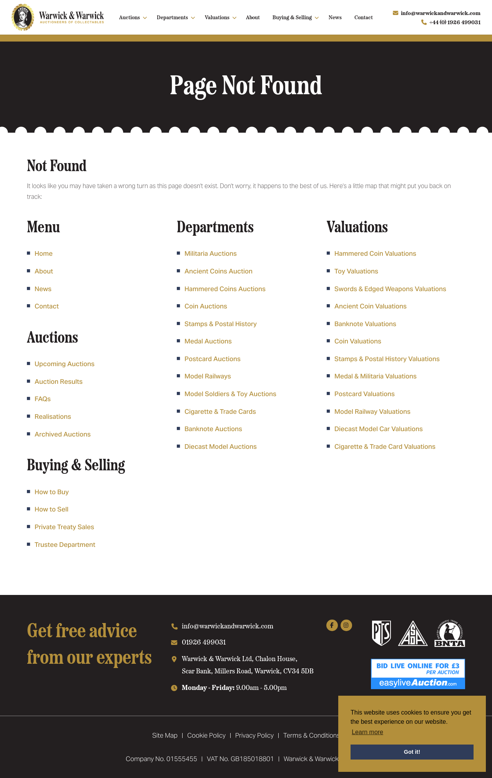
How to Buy (52, 492)
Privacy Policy (254, 735)
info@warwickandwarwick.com (440, 13)
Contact (363, 17)
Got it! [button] (412, 752)
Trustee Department (65, 544)
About (253, 17)
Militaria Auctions (210, 253)
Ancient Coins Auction (218, 271)
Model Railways (207, 376)
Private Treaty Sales (64, 527)
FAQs (43, 399)
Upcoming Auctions (65, 364)
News (335, 17)
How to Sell (51, 509)
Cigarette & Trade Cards (220, 411)
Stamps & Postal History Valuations (387, 359)
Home (44, 253)
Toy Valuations (356, 271)
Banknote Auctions (213, 429)
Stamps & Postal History (220, 324)
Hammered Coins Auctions (225, 289)
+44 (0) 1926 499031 (454, 22)
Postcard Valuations (364, 394)
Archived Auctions (63, 434)
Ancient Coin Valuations (370, 306)
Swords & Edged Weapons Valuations (390, 289)
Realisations (53, 416)
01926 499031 (204, 641)
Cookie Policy (206, 735)
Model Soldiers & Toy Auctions (230, 394)
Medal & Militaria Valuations (375, 376)
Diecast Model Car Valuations (378, 429)
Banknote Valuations (365, 324)
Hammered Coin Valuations (375, 253)
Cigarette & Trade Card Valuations (384, 446)
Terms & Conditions (311, 735)
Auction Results (59, 381)
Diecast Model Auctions (220, 446)
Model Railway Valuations (372, 411)
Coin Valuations (357, 341)
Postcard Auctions (212, 359)
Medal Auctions (208, 341)
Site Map (165, 735)
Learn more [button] (367, 732)
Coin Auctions (205, 306)
